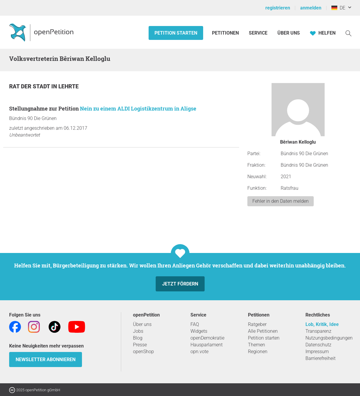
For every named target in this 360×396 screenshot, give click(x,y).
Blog (137, 338)
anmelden (310, 8)
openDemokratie (207, 338)
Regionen (257, 351)
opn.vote (199, 351)
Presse (140, 345)
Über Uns (288, 33)
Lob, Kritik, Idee (322, 324)
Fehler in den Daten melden (280, 201)
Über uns (142, 324)
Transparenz (318, 331)
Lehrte (68, 86)
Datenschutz (318, 345)
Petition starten (175, 33)
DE (338, 8)
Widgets (198, 331)
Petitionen (226, 33)
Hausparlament (206, 345)
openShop (143, 351)
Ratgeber (257, 324)
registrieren (277, 8)
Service (258, 33)
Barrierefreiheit (320, 358)
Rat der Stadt (30, 86)
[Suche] (348, 33)
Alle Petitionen (263, 331)
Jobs (138, 331)
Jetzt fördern (180, 284)
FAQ (194, 324)
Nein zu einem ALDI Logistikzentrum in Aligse (138, 108)
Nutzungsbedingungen (329, 338)
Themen (256, 345)
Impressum (317, 351)
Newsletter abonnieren (45, 359)
